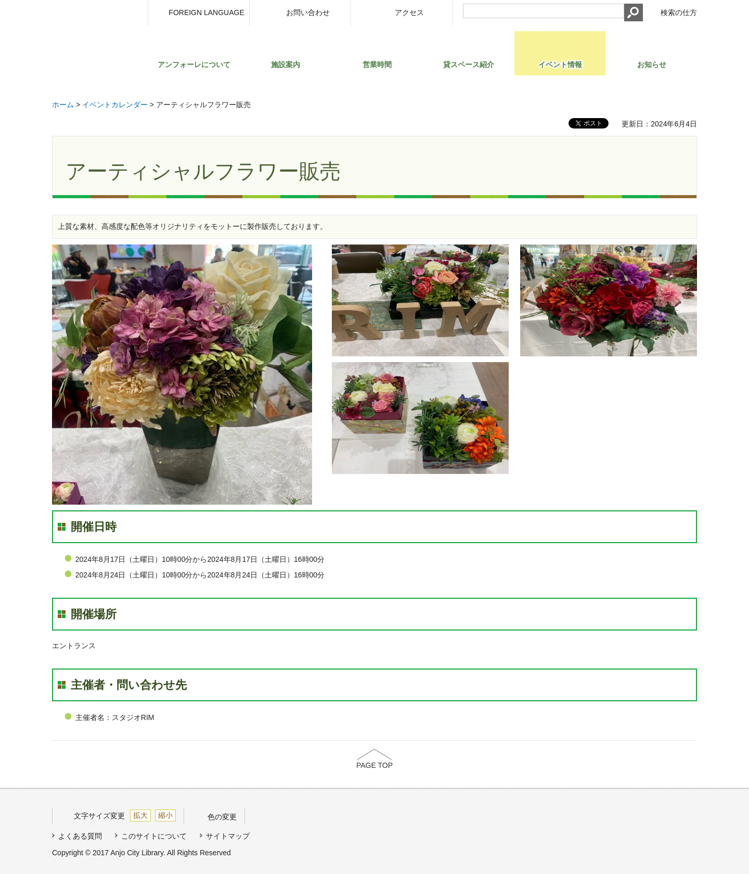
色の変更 (222, 817)
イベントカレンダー (115, 104)
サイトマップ (228, 836)
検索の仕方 (679, 12)
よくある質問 (80, 836)
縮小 (165, 815)
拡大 (140, 815)
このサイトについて (154, 836)
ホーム (63, 104)
